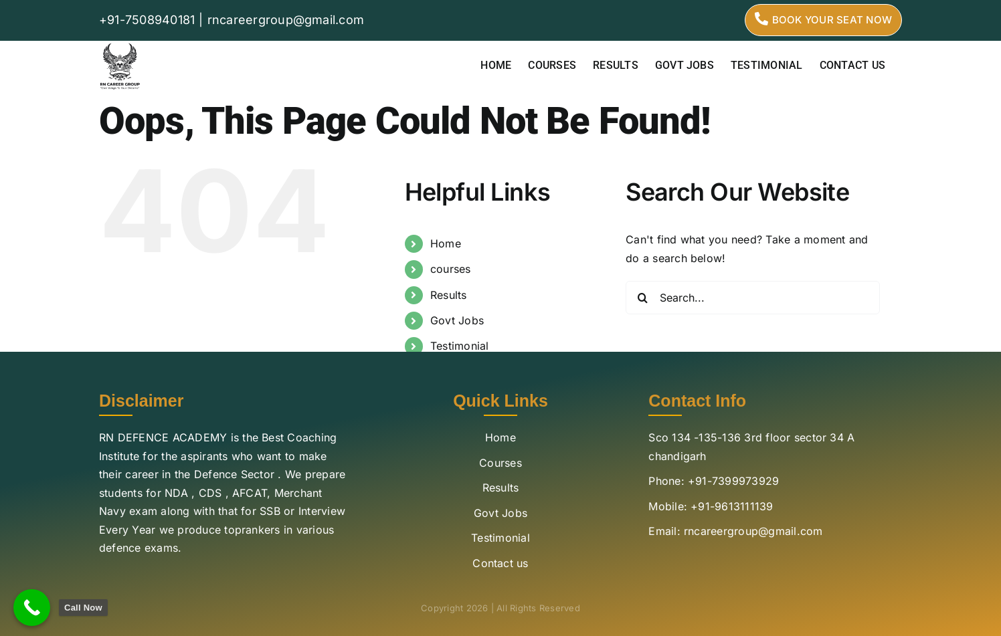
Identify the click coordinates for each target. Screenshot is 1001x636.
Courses (500, 462)
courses (450, 269)
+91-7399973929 (733, 481)
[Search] (642, 297)
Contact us (500, 563)
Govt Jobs (457, 320)
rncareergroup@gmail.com (286, 20)
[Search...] (753, 297)
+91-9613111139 (732, 506)
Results (448, 295)
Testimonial (459, 345)
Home (445, 243)
